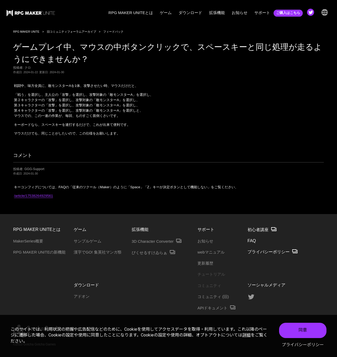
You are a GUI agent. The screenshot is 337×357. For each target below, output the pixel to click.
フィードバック (113, 31)
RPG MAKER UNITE (26, 31)
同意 (303, 330)
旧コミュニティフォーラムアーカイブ (71, 31)
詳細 (246, 335)
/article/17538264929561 (33, 196)
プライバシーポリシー (303, 344)
